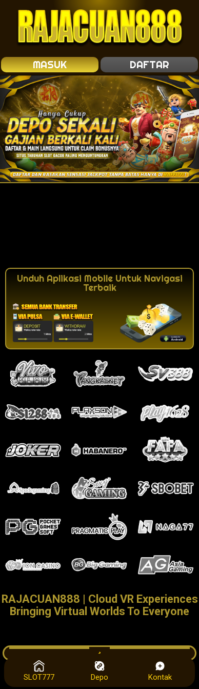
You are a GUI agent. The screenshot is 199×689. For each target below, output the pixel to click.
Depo (99, 671)
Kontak (160, 671)
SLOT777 (39, 671)
